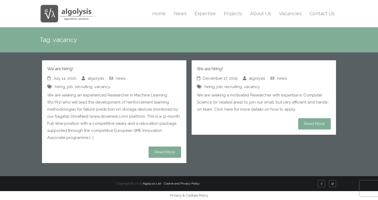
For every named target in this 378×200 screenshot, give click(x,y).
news (120, 78)
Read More (165, 152)
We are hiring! (60, 68)
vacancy (102, 86)
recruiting (83, 86)
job (70, 86)
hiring (60, 86)
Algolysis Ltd (152, 183)
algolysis (96, 78)
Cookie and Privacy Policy (182, 183)
